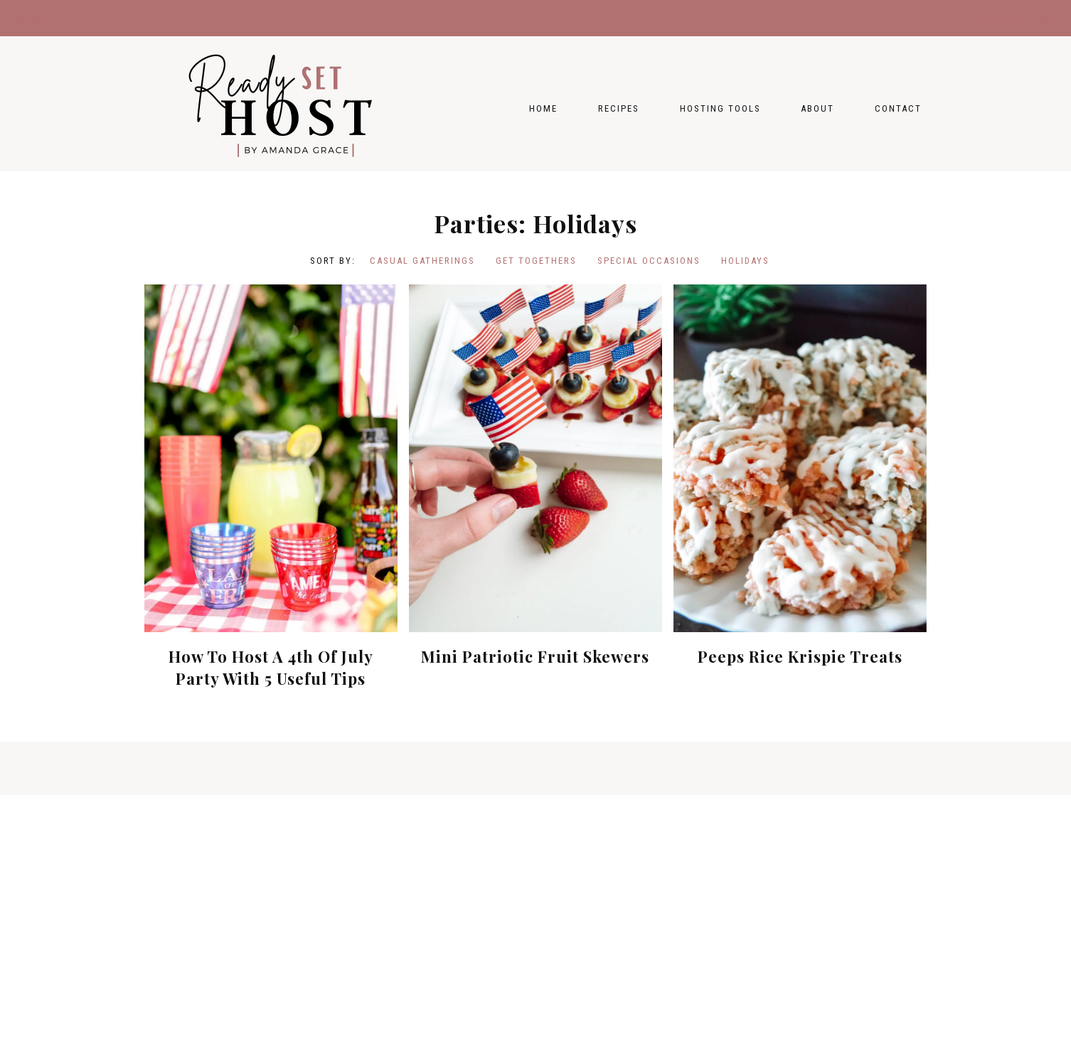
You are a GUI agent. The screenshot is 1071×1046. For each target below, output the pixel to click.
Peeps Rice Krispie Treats (800, 656)
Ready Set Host (286, 103)
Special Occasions (648, 260)
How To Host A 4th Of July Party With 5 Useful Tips (271, 667)
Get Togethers (536, 260)
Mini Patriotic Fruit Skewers (535, 656)
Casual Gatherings (422, 260)
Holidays (745, 260)
